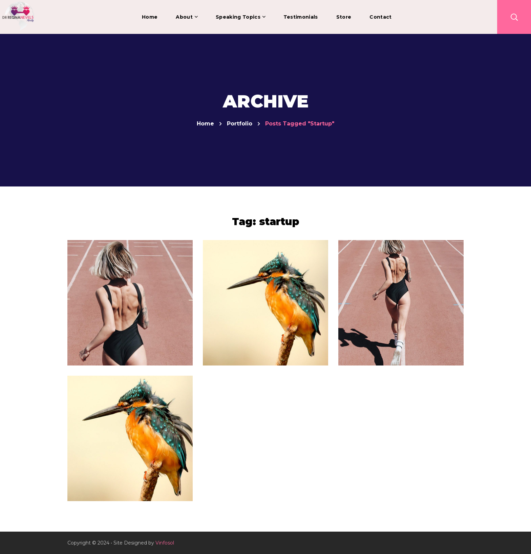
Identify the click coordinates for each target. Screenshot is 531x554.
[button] (514, 17)
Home (205, 123)
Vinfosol (164, 543)
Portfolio (239, 123)
